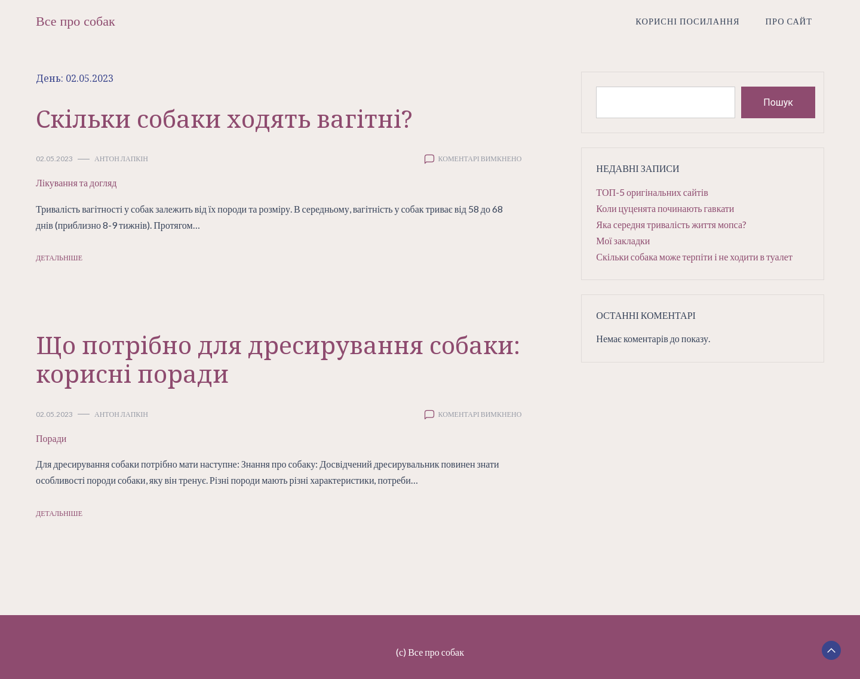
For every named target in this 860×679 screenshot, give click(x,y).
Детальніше (59, 257)
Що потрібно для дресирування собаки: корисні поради (278, 359)
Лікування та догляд (76, 182)
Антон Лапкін (121, 158)
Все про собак (75, 21)
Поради (51, 438)
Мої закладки (623, 240)
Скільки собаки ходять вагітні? (224, 118)
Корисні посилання (687, 21)
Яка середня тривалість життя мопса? (671, 224)
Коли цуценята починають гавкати (665, 208)
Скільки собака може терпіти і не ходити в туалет (694, 256)
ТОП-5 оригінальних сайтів (652, 192)
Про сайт (789, 21)
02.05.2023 (54, 158)
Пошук (778, 102)
